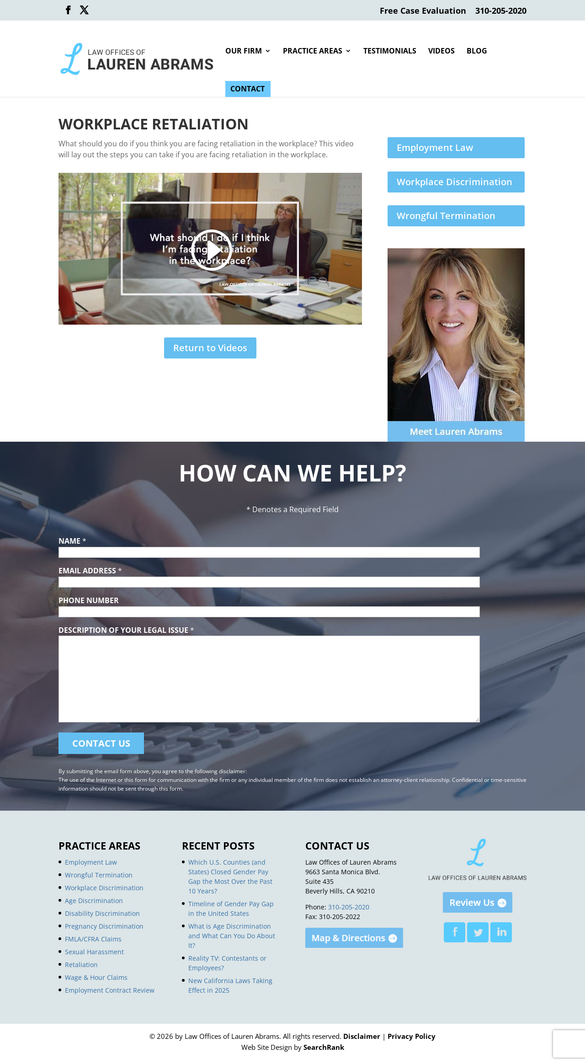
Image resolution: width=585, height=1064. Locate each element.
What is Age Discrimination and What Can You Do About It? (231, 936)
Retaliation (81, 964)
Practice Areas (312, 52)
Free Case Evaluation (423, 11)
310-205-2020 (500, 11)
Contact (247, 90)
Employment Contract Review (109, 990)
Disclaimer (361, 1036)
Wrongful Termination (446, 215)
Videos (441, 52)
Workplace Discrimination (454, 182)
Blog (477, 52)
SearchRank (323, 1047)
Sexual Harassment (94, 951)
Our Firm (243, 52)
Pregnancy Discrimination (104, 926)
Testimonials (389, 52)
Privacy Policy (412, 1036)
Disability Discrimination (102, 913)
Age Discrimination (94, 900)
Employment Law (435, 147)
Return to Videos (210, 348)
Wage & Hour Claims (96, 977)
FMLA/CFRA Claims (93, 939)
